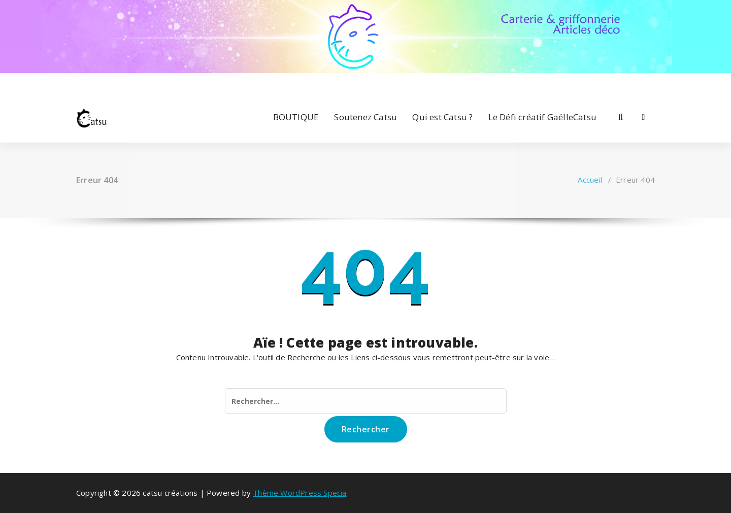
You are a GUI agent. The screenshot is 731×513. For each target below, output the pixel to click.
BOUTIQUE (296, 117)
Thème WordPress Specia (299, 493)
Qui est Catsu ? (442, 117)
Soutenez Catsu (365, 117)
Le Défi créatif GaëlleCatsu (542, 117)
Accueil (590, 180)
